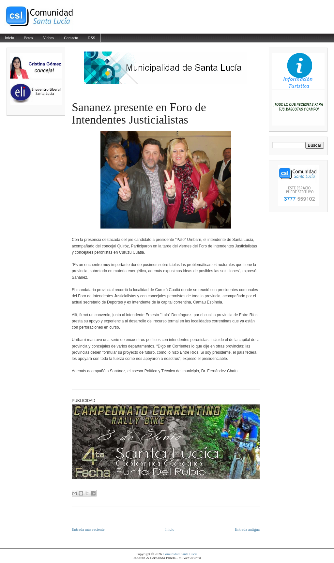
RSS (91, 38)
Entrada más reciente (88, 529)
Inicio (9, 38)
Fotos (28, 38)
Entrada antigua (247, 529)
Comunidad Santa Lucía (180, 554)
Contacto (71, 38)
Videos (48, 38)
